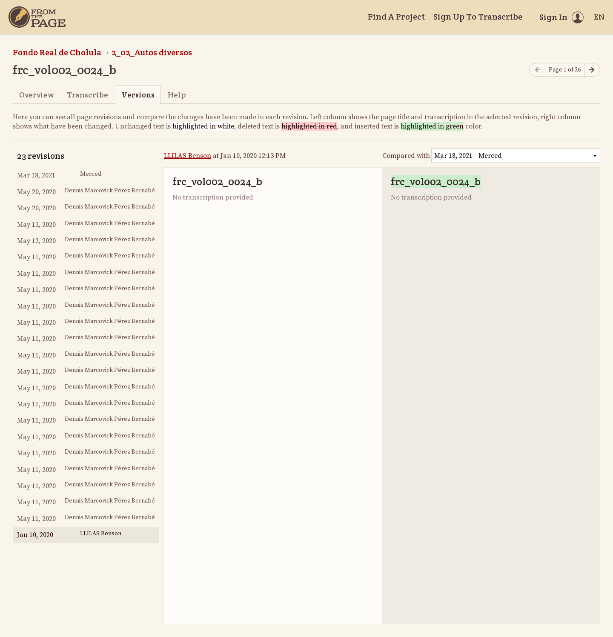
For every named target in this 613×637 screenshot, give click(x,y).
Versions (138, 95)
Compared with (406, 155)
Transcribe (87, 95)
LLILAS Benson (187, 155)
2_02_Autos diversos (152, 52)
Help (177, 95)
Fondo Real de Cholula (57, 52)
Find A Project (396, 16)
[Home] (37, 17)
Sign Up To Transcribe (477, 16)
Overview (36, 95)
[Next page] (592, 70)
